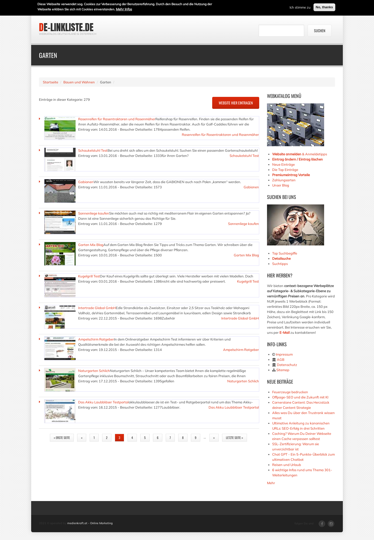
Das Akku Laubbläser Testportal (103, 402)
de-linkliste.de (66, 27)
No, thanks (324, 7)
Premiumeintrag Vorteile (291, 175)
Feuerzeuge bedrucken (290, 392)
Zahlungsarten (284, 180)
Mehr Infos (124, 8)
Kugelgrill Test (89, 276)
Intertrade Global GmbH (97, 308)
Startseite (50, 82)
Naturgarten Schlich (94, 371)
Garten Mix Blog (90, 245)
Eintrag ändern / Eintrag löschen (297, 159)
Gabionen (86, 182)
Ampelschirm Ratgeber (96, 339)
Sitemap (282, 370)
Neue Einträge (283, 164)
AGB (280, 359)
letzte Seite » (234, 437)
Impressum (284, 354)
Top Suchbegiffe (284, 253)
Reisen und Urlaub (286, 465)
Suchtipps (280, 264)
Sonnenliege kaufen (93, 213)
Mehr (271, 483)
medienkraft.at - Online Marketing (90, 523)
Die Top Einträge (285, 170)
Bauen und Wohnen (79, 82)
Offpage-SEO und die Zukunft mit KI (300, 397)
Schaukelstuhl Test (93, 150)
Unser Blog (281, 185)
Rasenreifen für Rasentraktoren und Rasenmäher (116, 119)
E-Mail (284, 332)
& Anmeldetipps (299, 154)
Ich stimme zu (300, 7)
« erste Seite (62, 437)
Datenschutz (287, 365)
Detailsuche (281, 258)
